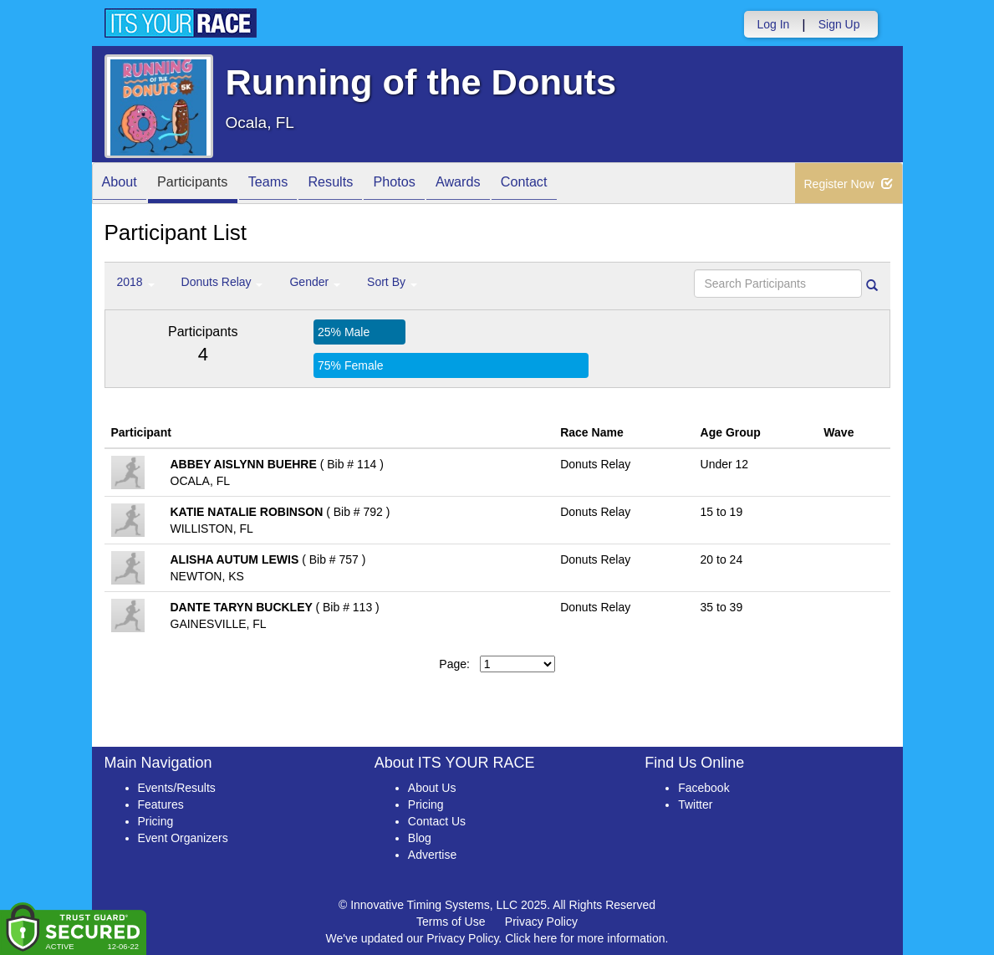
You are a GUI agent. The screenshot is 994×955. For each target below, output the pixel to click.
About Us (432, 787)
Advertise (432, 854)
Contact (577, 184)
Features (161, 804)
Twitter (695, 804)
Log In (773, 24)
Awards (504, 184)
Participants (205, 184)
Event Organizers (183, 838)
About (123, 184)
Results (359, 184)
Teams (288, 184)
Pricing (156, 821)
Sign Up (839, 24)
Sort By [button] (392, 282)
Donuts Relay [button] (222, 282)
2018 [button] (136, 282)
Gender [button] (314, 282)
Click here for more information (585, 938)
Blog (419, 838)
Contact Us (437, 821)
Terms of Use (450, 921)
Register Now (849, 184)
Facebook (703, 787)
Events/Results (177, 787)
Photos (431, 184)
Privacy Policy (541, 921)
